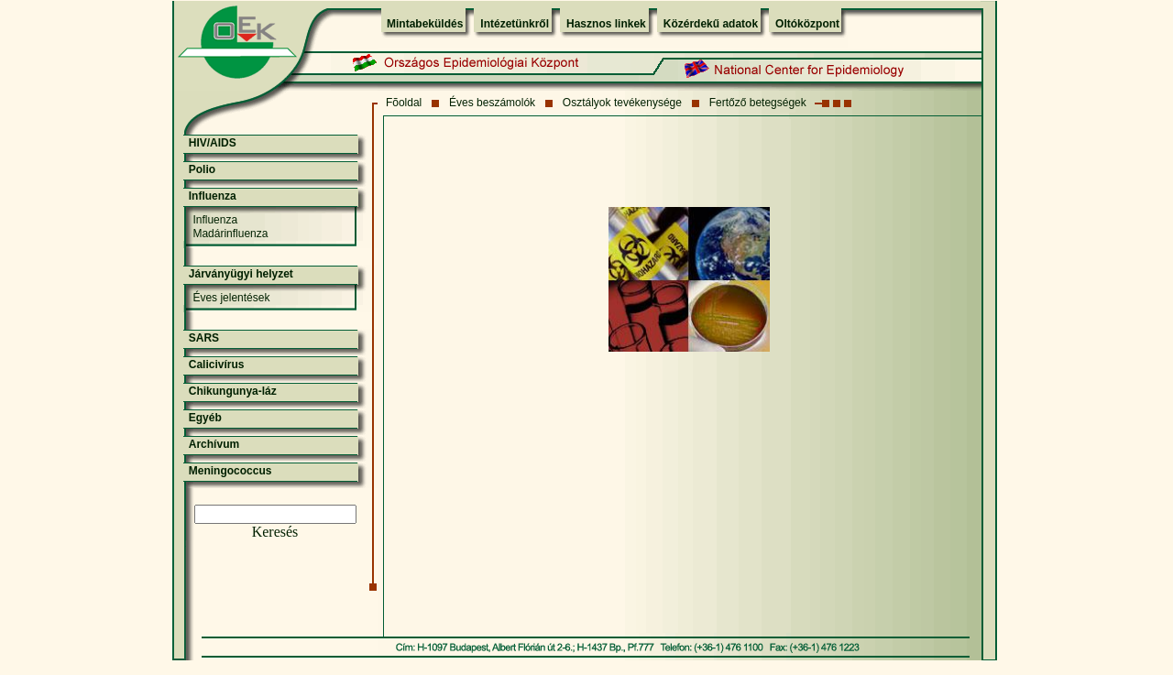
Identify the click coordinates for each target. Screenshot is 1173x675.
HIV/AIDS (212, 142)
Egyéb (205, 417)
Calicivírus (217, 364)
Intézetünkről (514, 23)
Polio (202, 169)
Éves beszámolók (492, 102)
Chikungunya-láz (233, 391)
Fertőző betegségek (757, 102)
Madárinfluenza (230, 233)
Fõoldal (404, 102)
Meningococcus (230, 470)
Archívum (214, 444)
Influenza (212, 196)
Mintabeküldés (425, 23)
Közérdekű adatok (710, 23)
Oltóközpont (807, 23)
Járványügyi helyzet (241, 273)
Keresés (275, 531)
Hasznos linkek (606, 23)
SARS (204, 338)
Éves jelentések (230, 297)
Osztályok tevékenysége (622, 102)
